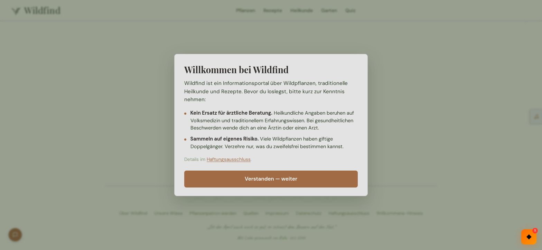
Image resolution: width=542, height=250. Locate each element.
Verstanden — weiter (271, 178)
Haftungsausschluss (229, 159)
